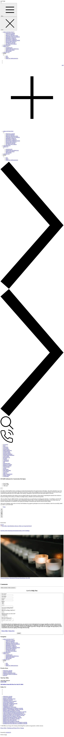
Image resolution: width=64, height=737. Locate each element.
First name (4, 593)
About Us (5, 472)
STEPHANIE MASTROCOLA (12, 48)
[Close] (9, 23)
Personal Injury (6, 449)
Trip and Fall (5, 471)
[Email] (7, 600)
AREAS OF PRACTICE (8, 32)
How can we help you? (7, 618)
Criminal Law (6, 459)
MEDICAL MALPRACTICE (12, 35)
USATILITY (8, 732)
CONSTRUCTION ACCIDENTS (13, 36)
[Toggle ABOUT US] (3, 148)
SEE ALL (5, 675)
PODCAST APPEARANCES (12, 58)
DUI (4, 462)
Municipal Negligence (7, 454)
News (4, 445)
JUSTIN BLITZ (9, 47)
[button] (33, 155)
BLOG (7, 57)
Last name (4, 596)
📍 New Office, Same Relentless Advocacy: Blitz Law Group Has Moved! (16, 526)
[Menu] (9, 10)
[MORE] (3, 55)
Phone (3, 601)
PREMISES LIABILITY (11, 38)
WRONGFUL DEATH (10, 42)
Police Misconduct (7, 470)
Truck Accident (6, 467)
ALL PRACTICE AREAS (11, 44)
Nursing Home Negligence (8, 455)
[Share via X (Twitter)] (2, 511)
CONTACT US (6, 52)
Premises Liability (7, 452)
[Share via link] (2, 515)
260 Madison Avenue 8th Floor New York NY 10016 (12, 684)
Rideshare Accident (7, 465)
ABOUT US (5, 46)
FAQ (7, 56)
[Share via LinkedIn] (2, 513)
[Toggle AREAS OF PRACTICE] (3, 132)
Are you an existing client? (7, 607)
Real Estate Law (6, 457)
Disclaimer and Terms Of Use (13, 728)
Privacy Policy (4, 728)
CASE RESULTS (6, 45)
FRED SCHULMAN (10, 50)
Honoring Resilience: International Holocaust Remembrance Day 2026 (15, 578)
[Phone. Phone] (7, 606)
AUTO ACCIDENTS (10, 34)
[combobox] (3, 612)
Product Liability (6, 475)
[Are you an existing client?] (7, 609)
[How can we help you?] (8, 620)
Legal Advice (6, 461)
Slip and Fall (5, 469)
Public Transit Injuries (7, 474)
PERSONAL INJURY (10, 33)
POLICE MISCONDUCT (11, 41)
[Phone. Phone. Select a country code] (3, 604)
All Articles (5, 444)
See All (2, 524)
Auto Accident (6, 456)
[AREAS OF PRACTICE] (13, 32)
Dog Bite (5, 458)
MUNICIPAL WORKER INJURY (13, 40)
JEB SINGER (8, 51)
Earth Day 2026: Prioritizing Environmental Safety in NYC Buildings (15, 530)
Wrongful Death (6, 451)
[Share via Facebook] (2, 509)
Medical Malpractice (7, 450)
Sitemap (22, 728)
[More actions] (2, 488)
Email (3, 599)
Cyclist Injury (6, 476)
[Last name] (7, 597)
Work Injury (5, 447)
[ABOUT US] (8, 46)
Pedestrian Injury (6, 463)
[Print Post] (2, 517)
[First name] (7, 595)
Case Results (5, 448)
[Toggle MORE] (3, 156)
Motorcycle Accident (7, 464)
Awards (4, 468)
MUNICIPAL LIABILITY (11, 39)
